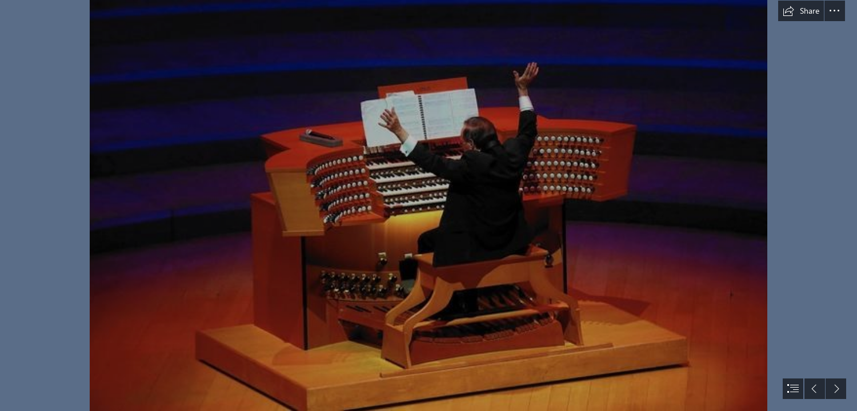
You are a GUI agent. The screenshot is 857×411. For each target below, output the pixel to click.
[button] (801, 11)
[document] (428, 205)
